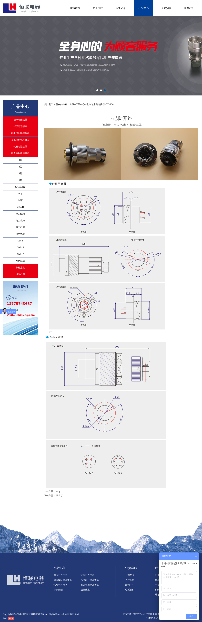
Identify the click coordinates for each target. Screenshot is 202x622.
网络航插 (20, 261)
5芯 (20, 173)
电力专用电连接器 (20, 153)
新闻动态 (120, 8)
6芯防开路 (20, 187)
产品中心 (143, 8)
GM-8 (20, 240)
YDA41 (20, 207)
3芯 (20, 160)
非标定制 (20, 267)
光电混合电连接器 (20, 140)
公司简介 (129, 575)
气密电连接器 (20, 146)
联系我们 (189, 8)
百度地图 (69, 614)
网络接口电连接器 (20, 133)
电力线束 (20, 214)
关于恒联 (97, 8)
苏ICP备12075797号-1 (134, 614)
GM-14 (20, 247)
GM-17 (20, 254)
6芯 (20, 180)
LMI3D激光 (152, 618)
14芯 (20, 200)
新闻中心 (129, 585)
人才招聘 (166, 8)
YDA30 (109, 104)
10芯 (20, 193)
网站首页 (75, 8)
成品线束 (20, 274)
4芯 (20, 167)
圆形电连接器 (20, 119)
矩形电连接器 (20, 126)
